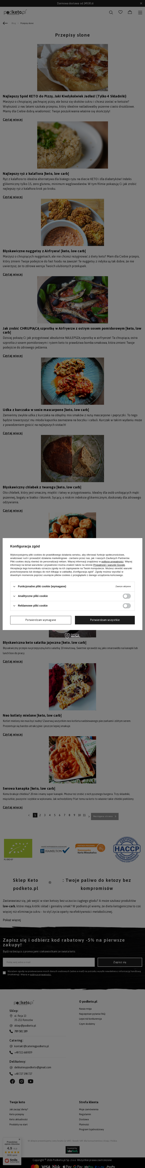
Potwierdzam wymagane (40, 619)
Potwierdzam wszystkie (105, 619)
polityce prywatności (112, 561)
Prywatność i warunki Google (109, 565)
